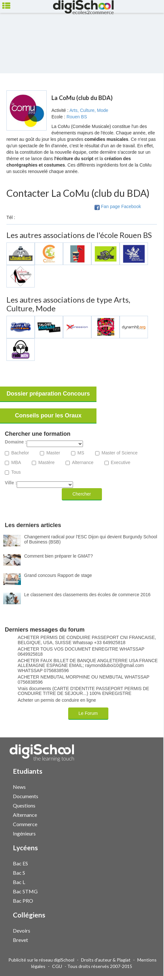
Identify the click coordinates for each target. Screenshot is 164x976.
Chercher (81, 494)
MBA (16, 462)
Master (53, 453)
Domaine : (16, 442)
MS (80, 453)
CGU (57, 966)
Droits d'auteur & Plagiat (106, 959)
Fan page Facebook (121, 206)
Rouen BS (77, 116)
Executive (121, 462)
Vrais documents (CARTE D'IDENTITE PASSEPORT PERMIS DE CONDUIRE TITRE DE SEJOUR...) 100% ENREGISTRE (83, 691)
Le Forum (88, 713)
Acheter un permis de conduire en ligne (57, 700)
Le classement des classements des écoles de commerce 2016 (87, 594)
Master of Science (120, 453)
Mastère (46, 462)
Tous (16, 472)
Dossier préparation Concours (48, 393)
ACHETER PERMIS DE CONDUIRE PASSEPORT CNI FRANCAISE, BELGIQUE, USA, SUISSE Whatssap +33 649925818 (87, 640)
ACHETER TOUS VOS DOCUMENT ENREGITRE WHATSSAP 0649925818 (81, 651)
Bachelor (20, 453)
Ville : (11, 482)
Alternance (83, 462)
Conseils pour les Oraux (48, 415)
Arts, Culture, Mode (88, 110)
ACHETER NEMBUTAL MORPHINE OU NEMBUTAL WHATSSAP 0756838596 (83, 679)
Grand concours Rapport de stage (58, 575)
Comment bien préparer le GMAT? (58, 556)
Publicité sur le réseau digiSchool (41, 959)
